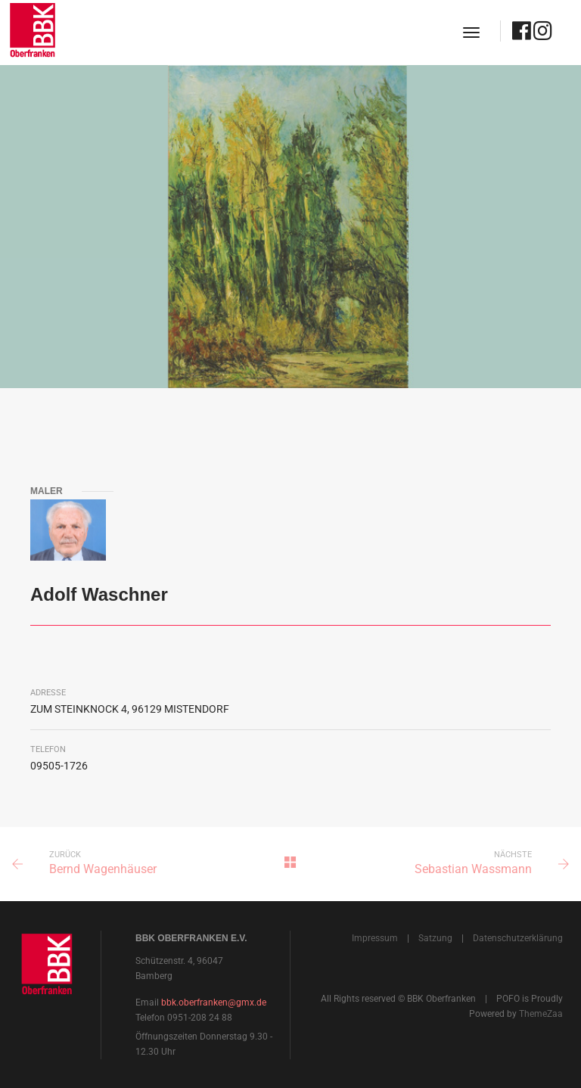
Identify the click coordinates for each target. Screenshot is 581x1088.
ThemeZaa (541, 1014)
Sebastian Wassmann (473, 869)
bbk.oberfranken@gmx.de (213, 1002)
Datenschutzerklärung (518, 938)
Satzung (435, 938)
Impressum (375, 938)
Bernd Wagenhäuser (103, 869)
